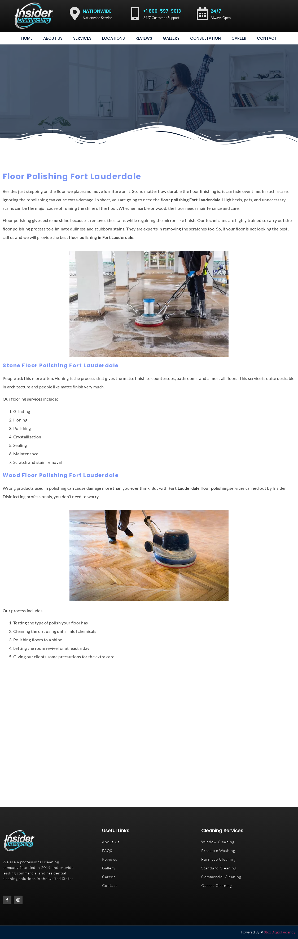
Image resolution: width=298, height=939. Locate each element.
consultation (205, 38)
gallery (171, 38)
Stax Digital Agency (279, 932)
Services (82, 38)
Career (238, 38)
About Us (53, 38)
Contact (267, 38)
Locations (113, 38)
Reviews (143, 38)
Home (27, 38)
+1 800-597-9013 (162, 11)
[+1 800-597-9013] (135, 13)
